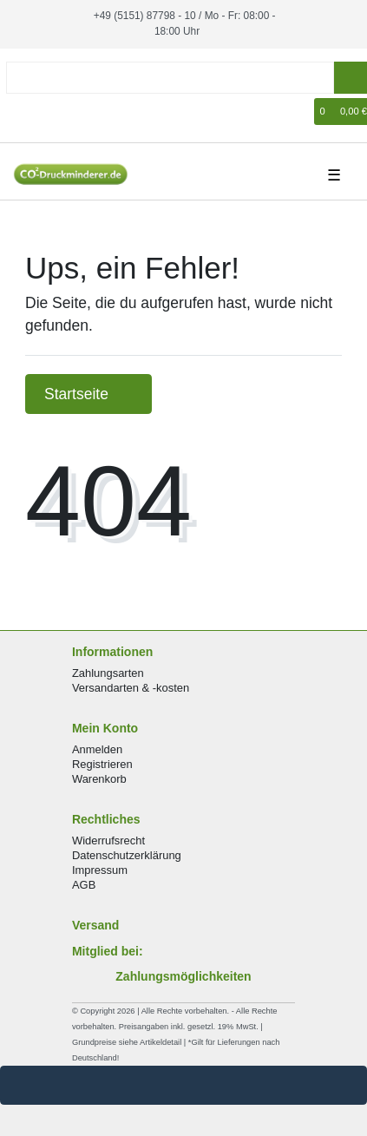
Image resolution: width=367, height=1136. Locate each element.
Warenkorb (99, 778)
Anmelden (97, 749)
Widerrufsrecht (108, 840)
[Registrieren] (49, 111)
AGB (83, 884)
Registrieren (102, 764)
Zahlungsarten (108, 673)
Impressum (100, 870)
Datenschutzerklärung (126, 855)
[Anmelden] (22, 111)
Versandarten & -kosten (130, 687)
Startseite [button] (88, 394)
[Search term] (170, 78)
